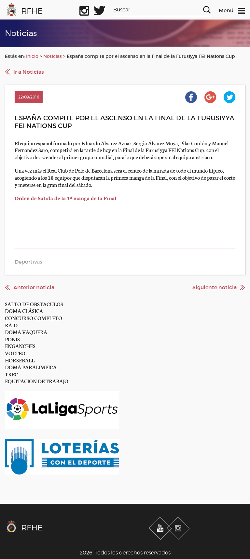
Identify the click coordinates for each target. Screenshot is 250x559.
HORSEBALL (20, 360)
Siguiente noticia (214, 287)
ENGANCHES (20, 345)
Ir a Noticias (28, 71)
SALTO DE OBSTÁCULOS (34, 303)
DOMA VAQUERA (26, 331)
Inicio (32, 56)
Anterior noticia (33, 287)
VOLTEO (15, 353)
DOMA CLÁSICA (24, 310)
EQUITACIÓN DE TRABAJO (36, 380)
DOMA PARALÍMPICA (31, 366)
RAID (11, 325)
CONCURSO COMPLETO (33, 317)
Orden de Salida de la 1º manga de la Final (66, 198)
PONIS (12, 339)
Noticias (52, 56)
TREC (11, 374)
